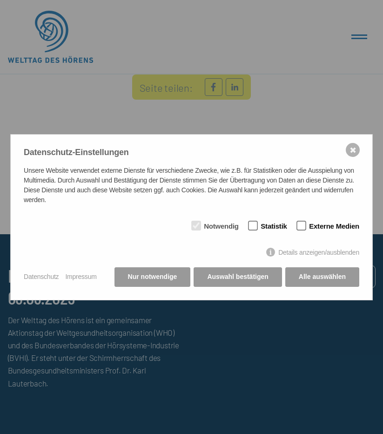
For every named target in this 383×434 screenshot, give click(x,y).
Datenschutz (41, 276)
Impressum (80, 276)
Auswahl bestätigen (237, 276)
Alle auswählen (322, 276)
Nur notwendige (152, 276)
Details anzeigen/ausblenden (318, 252)
